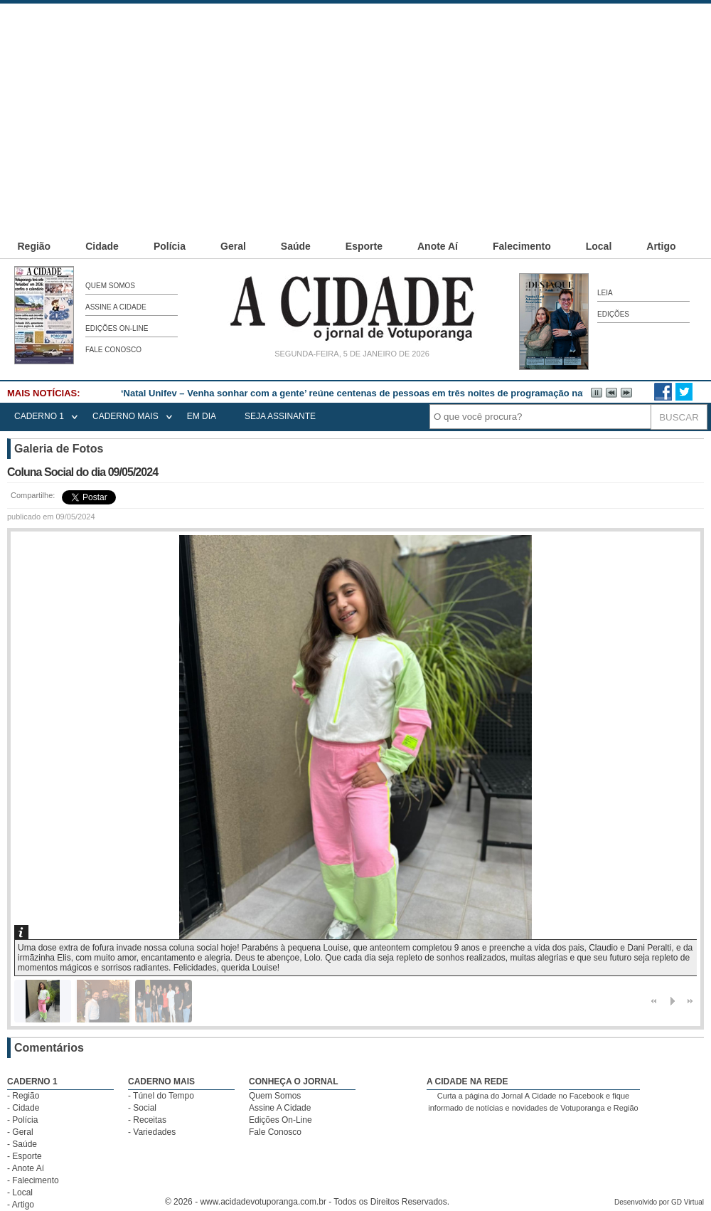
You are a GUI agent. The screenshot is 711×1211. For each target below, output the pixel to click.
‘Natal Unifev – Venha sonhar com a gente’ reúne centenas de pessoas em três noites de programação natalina (363, 393)
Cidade (102, 246)
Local (599, 246)
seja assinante (280, 416)
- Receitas (147, 1120)
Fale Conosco (113, 350)
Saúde (296, 246)
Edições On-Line (116, 328)
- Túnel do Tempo (161, 1096)
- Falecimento (33, 1180)
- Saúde (22, 1144)
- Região (23, 1096)
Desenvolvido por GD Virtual (659, 1202)
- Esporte (24, 1156)
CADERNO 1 (39, 416)
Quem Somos (110, 286)
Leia (605, 293)
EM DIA (201, 416)
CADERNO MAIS (125, 416)
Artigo (660, 246)
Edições (613, 314)
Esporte (364, 246)
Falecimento (522, 246)
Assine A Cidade (115, 307)
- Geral (20, 1132)
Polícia (170, 246)
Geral (233, 246)
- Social (142, 1108)
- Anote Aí (25, 1168)
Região (34, 246)
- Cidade (23, 1108)
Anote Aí (437, 246)
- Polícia (22, 1120)
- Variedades (152, 1132)
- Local (20, 1192)
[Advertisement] (321, 103)
